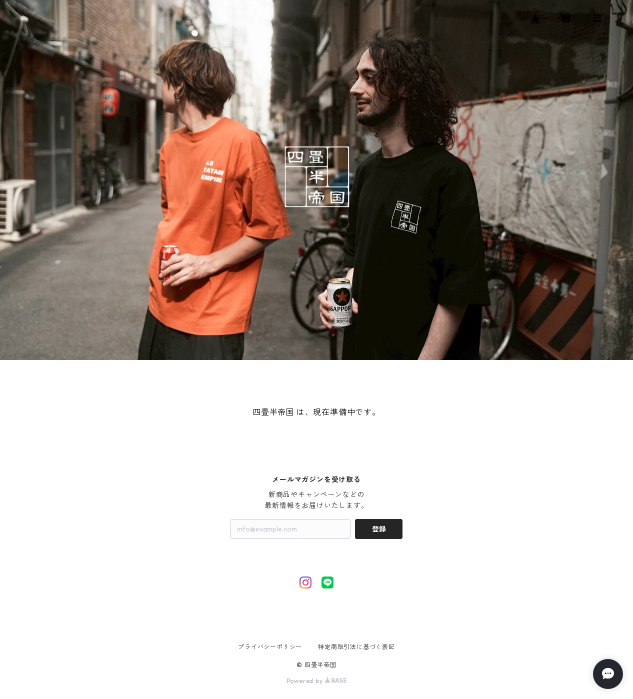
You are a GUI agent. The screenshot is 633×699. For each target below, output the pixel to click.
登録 (379, 529)
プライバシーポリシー (270, 646)
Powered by (316, 680)
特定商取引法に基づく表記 (356, 646)
